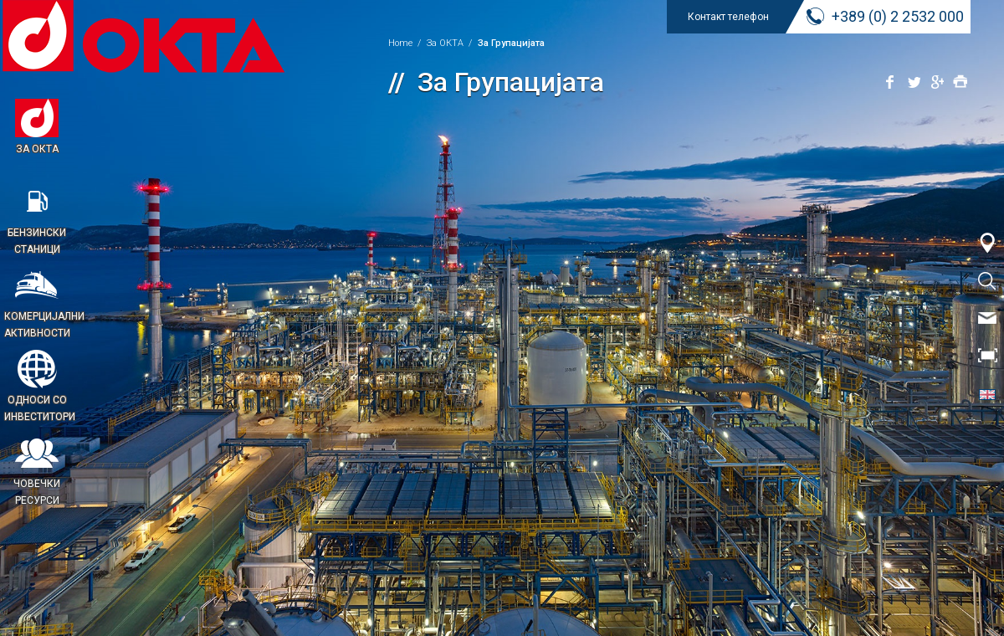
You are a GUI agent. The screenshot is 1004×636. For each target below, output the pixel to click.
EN (987, 393)
